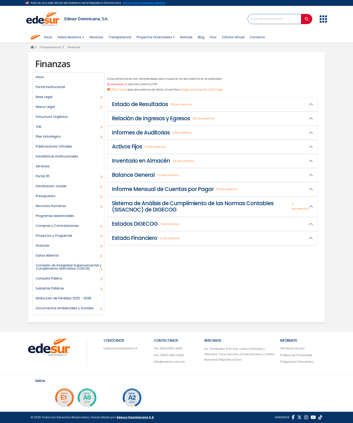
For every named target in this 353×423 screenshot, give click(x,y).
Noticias (186, 37)
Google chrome (190, 89)
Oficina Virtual (233, 37)
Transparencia (120, 37)
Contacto (257, 37)
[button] (323, 18)
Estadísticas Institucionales (57, 156)
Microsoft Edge (213, 89)
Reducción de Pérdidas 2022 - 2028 (63, 298)
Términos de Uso (292, 348)
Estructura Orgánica (52, 116)
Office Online (117, 89)
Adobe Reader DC (117, 84)
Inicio (48, 37)
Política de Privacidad (296, 355)
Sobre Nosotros (71, 37)
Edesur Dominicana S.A (120, 348)
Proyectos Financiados (156, 37)
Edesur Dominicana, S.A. (86, 18)
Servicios (96, 37)
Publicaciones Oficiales (54, 146)
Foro (213, 37)
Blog (201, 37)
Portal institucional (50, 87)
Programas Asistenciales (55, 216)
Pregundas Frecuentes (296, 361)
